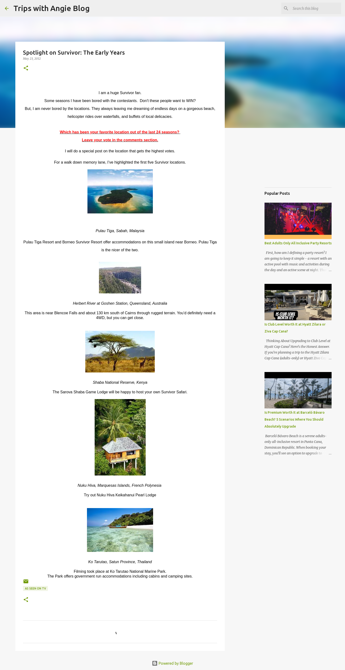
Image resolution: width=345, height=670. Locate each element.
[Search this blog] (316, 8)
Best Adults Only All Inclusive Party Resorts (298, 243)
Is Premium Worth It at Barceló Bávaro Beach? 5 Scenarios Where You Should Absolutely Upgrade (294, 419)
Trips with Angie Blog (51, 8)
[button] (26, 68)
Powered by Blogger (172, 663)
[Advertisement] (288, 159)
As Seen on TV (35, 588)
